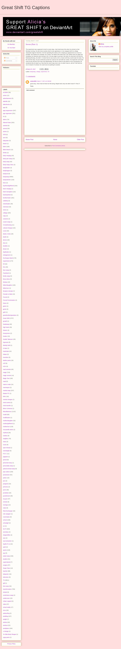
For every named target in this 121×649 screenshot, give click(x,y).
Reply (31, 86)
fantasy (5, 282)
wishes (5, 622)
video (4, 604)
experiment (44, 71)
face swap (6, 270)
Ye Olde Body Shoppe (9, 634)
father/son (6, 288)
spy (4, 553)
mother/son (6, 426)
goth (4, 312)
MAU (4, 396)
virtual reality (6, 607)
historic (5, 330)
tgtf (4, 583)
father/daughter (7, 285)
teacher (5, 571)
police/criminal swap (9, 468)
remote (5, 502)
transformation (7, 589)
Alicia (102, 44)
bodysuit (5, 173)
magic (5, 372)
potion (5, 478)
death (4, 237)
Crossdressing (7, 225)
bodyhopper (6, 170)
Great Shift (6, 318)
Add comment (30, 90)
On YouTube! (11, 47)
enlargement (6, 255)
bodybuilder (6, 167)
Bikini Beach (6, 149)
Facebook (6, 273)
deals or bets (7, 234)
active (5, 95)
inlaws (5, 354)
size (4, 538)
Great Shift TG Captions (26, 7)
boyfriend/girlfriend (8, 185)
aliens (5, 119)
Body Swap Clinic (8, 164)
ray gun (5, 499)
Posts (6, 58)
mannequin (6, 387)
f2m (4, 267)
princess (5, 487)
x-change (6, 631)
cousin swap (6, 222)
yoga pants (6, 637)
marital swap (6, 390)
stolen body (6, 556)
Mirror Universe (7, 408)
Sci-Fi (4, 529)
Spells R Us (6, 544)
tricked (5, 592)
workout (5, 625)
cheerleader (6, 204)
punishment (6, 496)
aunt (4, 137)
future (4, 303)
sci (4, 526)
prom (4, 490)
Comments (8, 61)
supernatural (6, 562)
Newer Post (29, 139)
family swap (6, 276)
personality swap (8, 466)
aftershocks (6, 104)
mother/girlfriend (8, 423)
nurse (4, 444)
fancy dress (6, 279)
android (5, 125)
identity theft (6, 345)
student (5, 559)
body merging (7, 155)
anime (5, 131)
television (6, 577)
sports (5, 550)
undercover (6, 598)
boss (4, 183)
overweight (6, 450)
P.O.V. (5, 453)
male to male (7, 384)
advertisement (7, 98)
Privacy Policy (11, 644)
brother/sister (7, 198)
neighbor (5, 438)
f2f (4, 264)
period (5, 459)
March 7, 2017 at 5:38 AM (44, 81)
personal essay (7, 463)
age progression (7, 110)
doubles (5, 246)
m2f (4, 363)
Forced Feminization (9, 300)
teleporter (6, 574)
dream (5, 249)
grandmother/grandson (9, 315)
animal (5, 128)
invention (5, 357)
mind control (6, 402)
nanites (5, 435)
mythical (5, 432)
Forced (5, 297)
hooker (5, 336)
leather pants (7, 360)
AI (3, 116)
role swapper (7, 514)
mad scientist (7, 369)
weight (5, 619)
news (4, 441)
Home (55, 139)
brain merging (7, 188)
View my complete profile (106, 46)
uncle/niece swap (8, 595)
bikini (4, 146)
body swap (6, 161)
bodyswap (33, 71)
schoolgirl (6, 523)
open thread (6, 447)
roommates (6, 517)
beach (5, 143)
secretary (6, 532)
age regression (7, 113)
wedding (5, 616)
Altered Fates (7, 122)
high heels (6, 327)
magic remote (7, 375)
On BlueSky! (11, 44)
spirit (4, 547)
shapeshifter (6, 535)
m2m (4, 366)
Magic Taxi (6, 378)
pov (4, 481)
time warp (6, 586)
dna (4, 243)
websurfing (6, 613)
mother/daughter (8, 420)
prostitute (6, 493)
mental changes (7, 399)
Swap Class (6, 568)
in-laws (5, 348)
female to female (8, 291)
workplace (6, 628)
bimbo (5, 152)
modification (6, 417)
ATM (4, 134)
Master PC (6, 393)
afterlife (5, 101)
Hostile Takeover (8, 339)
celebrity (5, 200)
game (4, 306)
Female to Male (7, 294)
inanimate (6, 351)
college (38, 71)
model (5, 414)
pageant (5, 456)
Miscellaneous (7, 411)
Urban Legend (7, 601)
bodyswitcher (7, 179)
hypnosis (5, 342)
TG (48, 71)
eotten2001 (33, 81)
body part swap (7, 158)
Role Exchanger (7, 511)
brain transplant (7, 192)
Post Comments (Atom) (58, 145)
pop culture (6, 471)
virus (4, 610)
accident (5, 92)
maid (4, 381)
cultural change (7, 228)
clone (4, 210)
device (5, 240)
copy (4, 216)
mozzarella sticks (8, 429)
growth (5, 321)
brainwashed (6, 195)
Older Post (80, 139)
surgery (5, 565)
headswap (6, 324)
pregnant (5, 484)
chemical (5, 207)
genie (4, 309)
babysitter (6, 140)
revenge (5, 505)
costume (5, 219)
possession (6, 475)
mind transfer (7, 405)
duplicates (6, 252)
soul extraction (7, 541)
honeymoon (6, 333)
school (5, 520)
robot (4, 508)
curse (4, 231)
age (4, 107)
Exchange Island (8, 258)
